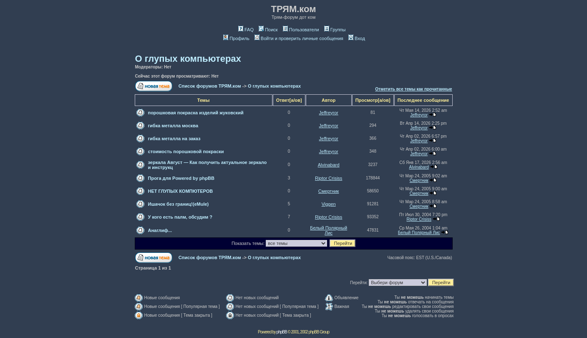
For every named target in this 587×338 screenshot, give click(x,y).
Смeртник (419, 180)
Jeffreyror (328, 112)
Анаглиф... (160, 230)
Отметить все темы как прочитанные (413, 89)
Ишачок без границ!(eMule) (178, 204)
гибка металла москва (173, 125)
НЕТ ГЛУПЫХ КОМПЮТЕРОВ (180, 191)
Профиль (236, 38)
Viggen (329, 204)
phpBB (282, 332)
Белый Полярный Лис (328, 230)
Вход (356, 38)
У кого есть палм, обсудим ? (180, 216)
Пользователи (301, 29)
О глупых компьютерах (188, 58)
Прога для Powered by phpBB (181, 178)
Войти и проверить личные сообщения (298, 38)
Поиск (268, 29)
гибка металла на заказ (174, 138)
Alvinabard (329, 164)
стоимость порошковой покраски (186, 151)
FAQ (246, 29)
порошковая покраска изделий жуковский (196, 112)
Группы (335, 29)
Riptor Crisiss (328, 178)
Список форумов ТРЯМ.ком (210, 85)
